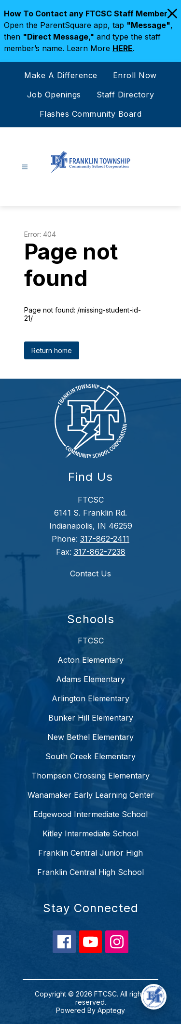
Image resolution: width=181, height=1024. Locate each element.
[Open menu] (24, 167)
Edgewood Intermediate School (90, 814)
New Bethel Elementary (90, 737)
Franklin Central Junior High (90, 853)
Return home (51, 350)
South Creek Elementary (90, 756)
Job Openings (54, 94)
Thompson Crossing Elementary (90, 775)
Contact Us (90, 573)
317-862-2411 (104, 539)
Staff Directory (125, 94)
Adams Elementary (90, 679)
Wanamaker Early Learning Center (91, 795)
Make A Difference (60, 75)
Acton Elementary (90, 660)
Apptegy (111, 1010)
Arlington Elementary (90, 698)
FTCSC (91, 640)
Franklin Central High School (90, 872)
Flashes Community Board (91, 114)
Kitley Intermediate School (90, 833)
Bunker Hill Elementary (90, 718)
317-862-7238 (99, 552)
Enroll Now (135, 75)
